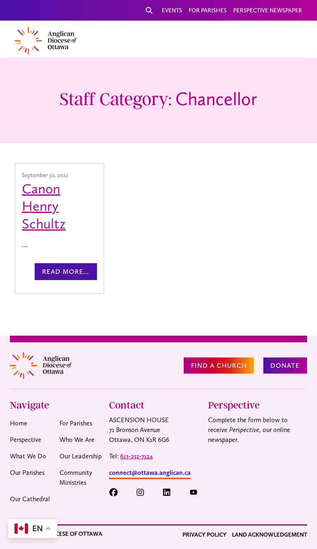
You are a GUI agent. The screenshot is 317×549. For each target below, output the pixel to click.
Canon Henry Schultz (44, 206)
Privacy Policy (204, 534)
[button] (117, 492)
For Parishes (208, 10)
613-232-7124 (136, 456)
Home (18, 423)
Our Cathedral (30, 499)
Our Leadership (80, 456)
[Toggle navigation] (291, 39)
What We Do (28, 456)
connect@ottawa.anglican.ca (150, 473)
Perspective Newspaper (267, 10)
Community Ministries (75, 477)
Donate (285, 365)
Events (172, 10)
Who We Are (77, 440)
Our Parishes (27, 473)
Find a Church (219, 365)
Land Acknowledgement (269, 534)
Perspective (25, 440)
